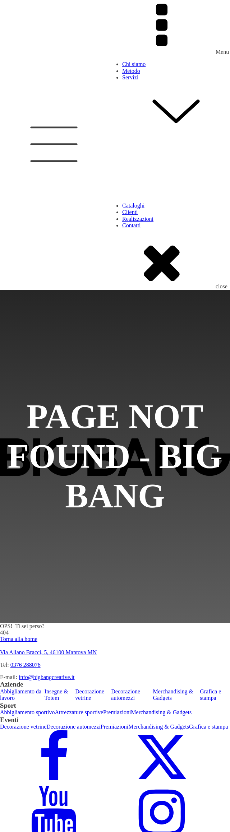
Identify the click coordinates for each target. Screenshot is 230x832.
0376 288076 (25, 665)
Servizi (176, 105)
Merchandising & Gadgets (173, 694)
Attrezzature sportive (79, 712)
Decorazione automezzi (125, 694)
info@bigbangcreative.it (47, 677)
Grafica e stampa (210, 694)
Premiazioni (117, 712)
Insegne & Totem (56, 694)
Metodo (131, 71)
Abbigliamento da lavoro (20, 694)
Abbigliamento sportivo (27, 712)
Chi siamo (134, 64)
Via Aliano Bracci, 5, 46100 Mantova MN (48, 652)
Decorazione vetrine (89, 694)
